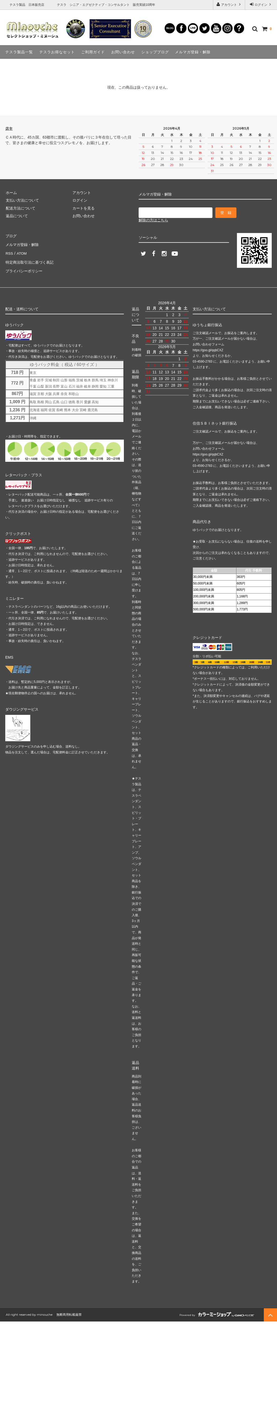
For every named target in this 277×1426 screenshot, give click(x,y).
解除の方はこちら (153, 220)
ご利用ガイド (93, 52)
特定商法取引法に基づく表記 (29, 259)
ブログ (10, 236)
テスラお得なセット (57, 52)
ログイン (261, 4)
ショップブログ (155, 52)
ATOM (21, 251)
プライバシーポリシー (23, 266)
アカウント (229, 4)
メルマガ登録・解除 (193, 52)
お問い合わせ (123, 52)
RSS (9, 251)
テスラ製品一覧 (19, 52)
